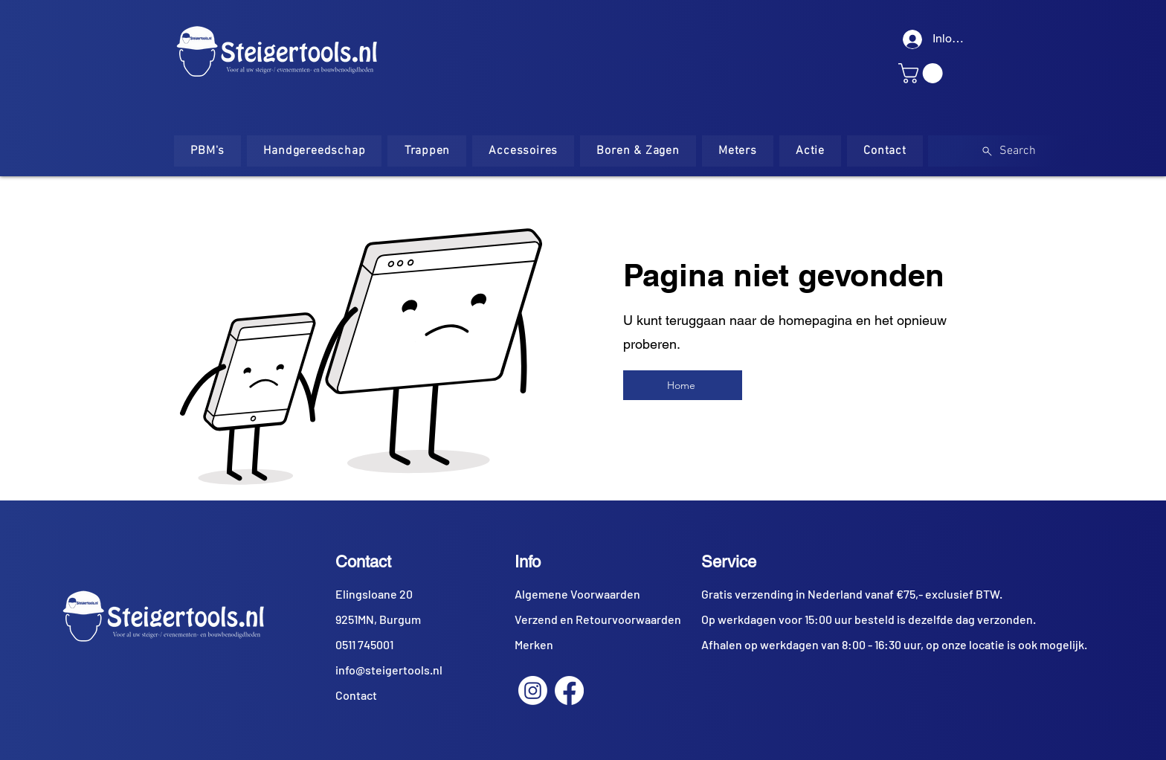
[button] (922, 73)
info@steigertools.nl (388, 670)
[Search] (1008, 151)
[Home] (682, 385)
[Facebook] (569, 690)
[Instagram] (532, 690)
